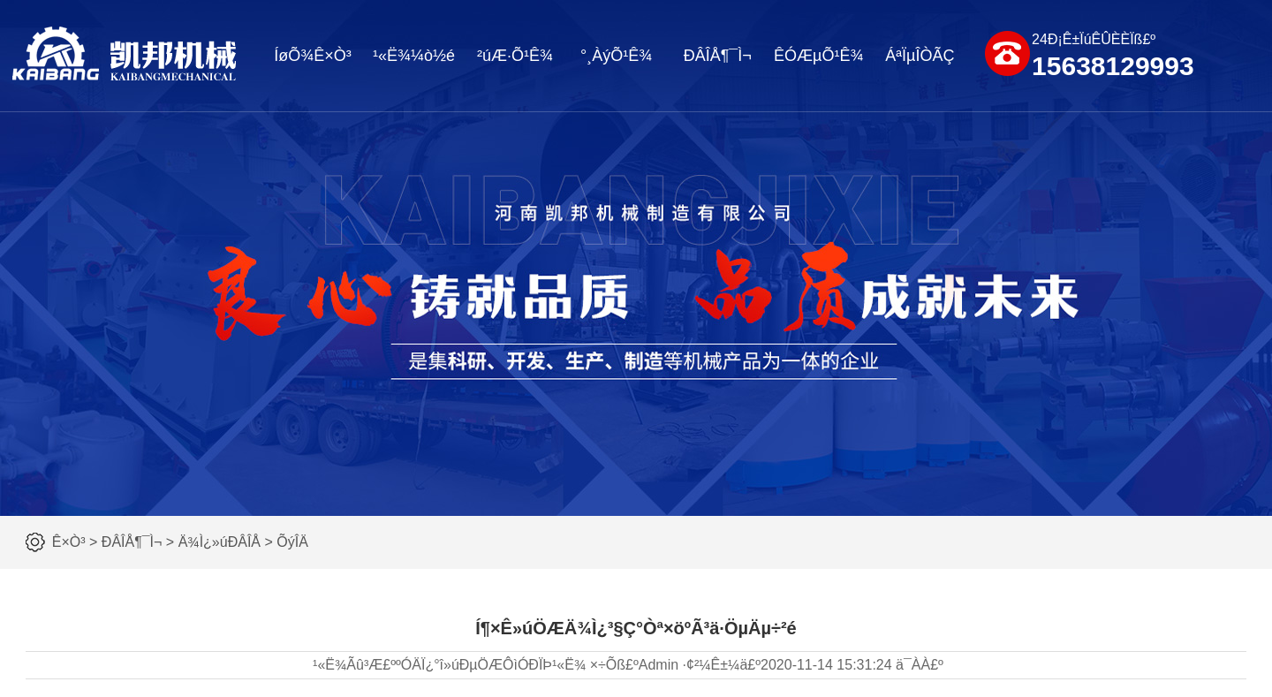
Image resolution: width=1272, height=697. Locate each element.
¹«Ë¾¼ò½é (414, 55)
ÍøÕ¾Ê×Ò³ (313, 55)
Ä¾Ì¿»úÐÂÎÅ (219, 541)
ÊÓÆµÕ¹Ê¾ (818, 55)
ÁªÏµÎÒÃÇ (919, 55)
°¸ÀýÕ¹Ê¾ (616, 55)
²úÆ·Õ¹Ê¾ (515, 55)
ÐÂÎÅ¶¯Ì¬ (718, 55)
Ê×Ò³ (69, 541)
